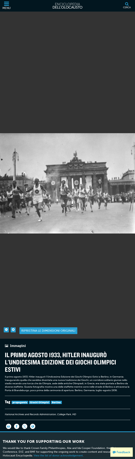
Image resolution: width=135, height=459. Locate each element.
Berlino (56, 396)
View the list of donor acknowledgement (58, 450)
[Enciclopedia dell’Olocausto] (68, 5)
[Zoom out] (6, 324)
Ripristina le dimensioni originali (48, 325)
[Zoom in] (13, 324)
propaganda (20, 396)
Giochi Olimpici (39, 396)
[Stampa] (8, 421)
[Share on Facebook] (16, 421)
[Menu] (6, 6)
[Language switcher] (32, 421)
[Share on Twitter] (24, 421)
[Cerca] (127, 6)
